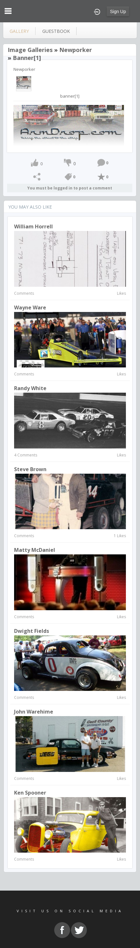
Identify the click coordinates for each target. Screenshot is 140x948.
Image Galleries (30, 50)
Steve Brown (30, 469)
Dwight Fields (31, 630)
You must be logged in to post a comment (69, 188)
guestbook (56, 31)
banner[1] (27, 58)
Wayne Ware (30, 307)
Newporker (75, 50)
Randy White (30, 388)
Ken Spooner (30, 792)
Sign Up (118, 11)
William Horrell (33, 226)
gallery (19, 31)
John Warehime (33, 711)
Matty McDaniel (34, 549)
